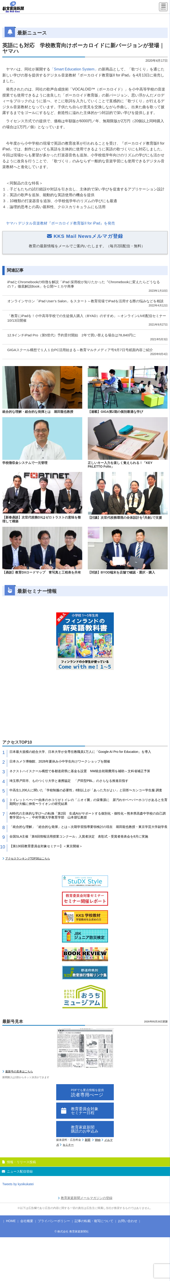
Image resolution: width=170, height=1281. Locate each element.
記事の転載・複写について (94, 1221)
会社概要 (26, 1221)
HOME (11, 1221)
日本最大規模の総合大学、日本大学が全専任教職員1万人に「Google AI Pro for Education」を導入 (80, 752)
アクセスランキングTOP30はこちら (27, 858)
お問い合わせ (127, 1221)
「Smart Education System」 (74, 69)
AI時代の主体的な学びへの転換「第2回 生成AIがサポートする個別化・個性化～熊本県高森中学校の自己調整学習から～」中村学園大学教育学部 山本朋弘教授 (87, 815)
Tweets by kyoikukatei (18, 1184)
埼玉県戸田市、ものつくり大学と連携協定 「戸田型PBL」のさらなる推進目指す (68, 781)
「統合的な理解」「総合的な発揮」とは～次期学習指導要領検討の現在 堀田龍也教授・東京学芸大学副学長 (88, 827)
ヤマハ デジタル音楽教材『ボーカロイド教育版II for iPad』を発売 (60, 223)
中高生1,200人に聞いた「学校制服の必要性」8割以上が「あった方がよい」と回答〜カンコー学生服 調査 (85, 790)
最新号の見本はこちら (19, 1071)
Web (97, 1139)
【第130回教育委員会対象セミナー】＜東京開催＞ (45, 846)
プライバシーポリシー (54, 1221)
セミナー (68, 1144)
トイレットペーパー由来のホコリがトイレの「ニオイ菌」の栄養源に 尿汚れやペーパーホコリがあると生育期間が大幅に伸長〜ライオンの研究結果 (88, 802)
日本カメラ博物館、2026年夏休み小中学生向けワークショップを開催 (59, 761)
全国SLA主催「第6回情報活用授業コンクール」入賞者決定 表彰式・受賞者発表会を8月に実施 (78, 836)
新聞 (87, 1139)
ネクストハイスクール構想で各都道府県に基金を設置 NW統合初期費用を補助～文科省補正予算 (79, 771)
